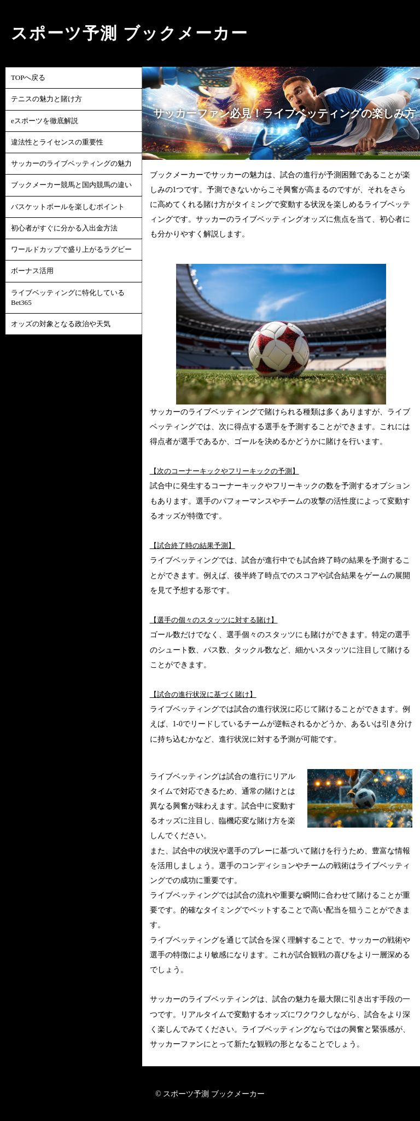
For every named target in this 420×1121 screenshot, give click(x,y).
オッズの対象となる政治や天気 (60, 324)
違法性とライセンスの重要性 (57, 142)
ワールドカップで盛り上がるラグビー (71, 249)
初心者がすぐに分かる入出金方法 (64, 228)
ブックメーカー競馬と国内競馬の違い (71, 185)
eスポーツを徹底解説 (44, 121)
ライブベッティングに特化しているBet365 (68, 297)
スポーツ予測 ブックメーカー (129, 33)
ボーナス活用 (32, 271)
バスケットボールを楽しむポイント (68, 207)
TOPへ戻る (28, 77)
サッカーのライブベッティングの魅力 (71, 163)
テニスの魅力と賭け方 (46, 99)
